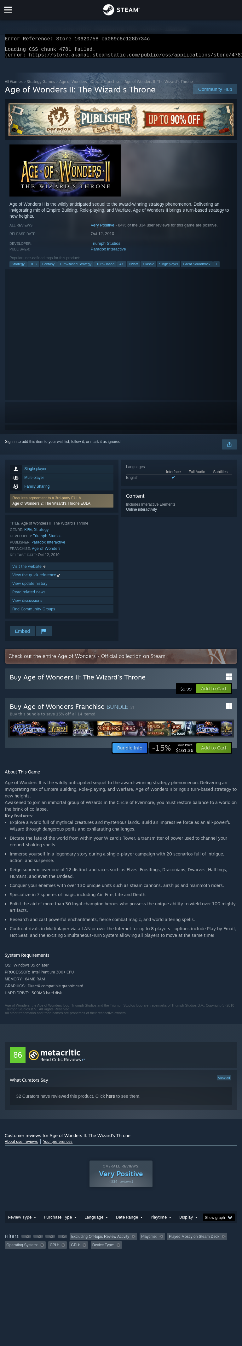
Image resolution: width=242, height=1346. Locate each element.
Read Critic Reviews (60, 1063)
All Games (14, 85)
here (110, 1099)
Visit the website (29, 570)
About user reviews (21, 1145)
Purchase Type (58, 1220)
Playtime (159, 1220)
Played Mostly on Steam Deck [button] (194, 1240)
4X (121, 268)
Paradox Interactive (108, 252)
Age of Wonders (46, 552)
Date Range (127, 1220)
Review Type (20, 1220)
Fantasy (48, 268)
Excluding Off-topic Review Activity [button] (100, 1240)
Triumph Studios (105, 247)
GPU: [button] (75, 1249)
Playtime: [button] (149, 1240)
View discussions (27, 604)
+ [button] (216, 268)
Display (186, 1220)
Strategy (18, 268)
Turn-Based (105, 268)
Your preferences (57, 1145)
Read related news (28, 595)
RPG (33, 268)
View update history (30, 587)
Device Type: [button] (103, 1249)
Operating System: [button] (21, 1249)
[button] (61, 504)
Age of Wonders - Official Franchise (89, 85)
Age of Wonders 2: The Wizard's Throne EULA (51, 507)
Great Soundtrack (196, 268)
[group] (121, 1245)
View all (224, 1082)
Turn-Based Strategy (75, 268)
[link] (172, 752)
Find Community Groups (33, 612)
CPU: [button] (54, 1249)
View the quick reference (36, 578)
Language (93, 1220)
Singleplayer (168, 268)
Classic (148, 268)
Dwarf (133, 268)
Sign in (11, 445)
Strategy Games (41, 85)
